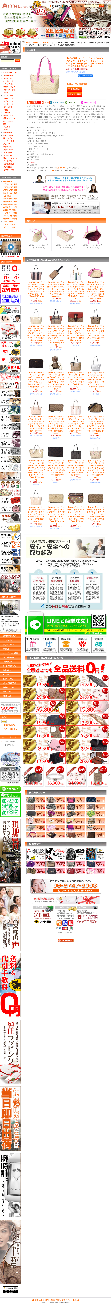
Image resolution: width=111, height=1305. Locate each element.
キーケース (7, 113)
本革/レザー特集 (9, 210)
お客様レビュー (8, 645)
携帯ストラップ (9, 118)
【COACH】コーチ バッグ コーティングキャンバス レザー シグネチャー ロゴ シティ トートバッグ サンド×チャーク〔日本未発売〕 (36, 514)
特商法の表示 (55, 1300)
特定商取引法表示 (9, 636)
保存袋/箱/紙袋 (8, 164)
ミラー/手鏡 (7, 107)
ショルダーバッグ (10, 73)
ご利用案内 (56, 6)
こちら (52, 170)
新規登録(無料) (9, 725)
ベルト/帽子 (7, 133)
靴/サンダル (7, 138)
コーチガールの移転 (10, 653)
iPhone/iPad (8, 121)
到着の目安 (7, 670)
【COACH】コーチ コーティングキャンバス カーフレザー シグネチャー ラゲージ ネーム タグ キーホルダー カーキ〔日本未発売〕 (56, 289)
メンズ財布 (7, 153)
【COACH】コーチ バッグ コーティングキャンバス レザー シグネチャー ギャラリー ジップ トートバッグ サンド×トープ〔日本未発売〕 (36, 424)
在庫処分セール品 (10, 207)
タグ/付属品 (7, 167)
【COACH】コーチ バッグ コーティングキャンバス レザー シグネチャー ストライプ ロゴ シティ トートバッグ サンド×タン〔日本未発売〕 (75, 424)
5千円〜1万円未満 (10, 184)
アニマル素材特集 (10, 216)
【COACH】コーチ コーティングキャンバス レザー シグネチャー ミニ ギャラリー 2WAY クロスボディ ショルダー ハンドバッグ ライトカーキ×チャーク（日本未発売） (36, 470)
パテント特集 (8, 222)
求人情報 (6, 675)
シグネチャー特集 (10, 213)
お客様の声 (60, 168)
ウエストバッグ (9, 87)
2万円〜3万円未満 (10, 190)
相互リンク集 (8, 679)
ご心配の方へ (8, 662)
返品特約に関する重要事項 (77, 84)
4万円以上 (7, 196)
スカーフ (6, 144)
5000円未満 (7, 182)
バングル (6, 130)
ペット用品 (7, 161)
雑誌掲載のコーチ (10, 202)
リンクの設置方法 (9, 683)
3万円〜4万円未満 (10, 193)
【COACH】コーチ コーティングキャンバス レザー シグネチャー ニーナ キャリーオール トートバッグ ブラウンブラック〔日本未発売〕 (75, 468)
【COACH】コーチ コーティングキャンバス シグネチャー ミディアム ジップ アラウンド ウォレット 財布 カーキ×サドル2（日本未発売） (95, 514)
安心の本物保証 (8, 657)
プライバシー (67, 1300)
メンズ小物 (7, 155)
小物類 (5, 110)
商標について (8, 692)
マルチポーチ (8, 98)
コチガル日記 (8, 640)
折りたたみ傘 (8, 135)
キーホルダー (8, 115)
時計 (5, 124)
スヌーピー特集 (9, 227)
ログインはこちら (10, 729)
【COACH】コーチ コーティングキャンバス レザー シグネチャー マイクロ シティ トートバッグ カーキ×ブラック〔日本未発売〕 (75, 380)
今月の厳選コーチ (10, 199)
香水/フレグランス (10, 158)
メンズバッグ (8, 150)
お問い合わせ (69, 6)
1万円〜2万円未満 (10, 187)
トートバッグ (8, 78)
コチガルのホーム (32, 43)
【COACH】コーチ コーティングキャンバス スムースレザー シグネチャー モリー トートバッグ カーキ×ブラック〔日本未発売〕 (95, 333)
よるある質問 (44, 1300)
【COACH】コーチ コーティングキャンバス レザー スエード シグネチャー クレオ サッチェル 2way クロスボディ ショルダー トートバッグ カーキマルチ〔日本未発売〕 (56, 335)
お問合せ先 (7, 696)
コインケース (8, 101)
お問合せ (76, 1300)
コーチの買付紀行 (9, 666)
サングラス (7, 147)
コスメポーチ (8, 95)
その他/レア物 (8, 170)
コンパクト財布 (9, 90)
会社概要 (6, 649)
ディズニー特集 (9, 224)
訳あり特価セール (10, 204)
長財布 (5, 93)
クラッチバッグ (9, 84)
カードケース (8, 104)
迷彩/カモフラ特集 (10, 219)
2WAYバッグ (8, 76)
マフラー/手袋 (8, 141)
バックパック (8, 81)
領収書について (8, 687)
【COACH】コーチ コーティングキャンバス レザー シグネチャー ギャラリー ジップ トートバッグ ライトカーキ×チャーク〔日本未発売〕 (36, 333)
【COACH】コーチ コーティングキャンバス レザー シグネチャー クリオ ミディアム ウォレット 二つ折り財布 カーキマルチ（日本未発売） (75, 333)
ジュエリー (7, 127)
